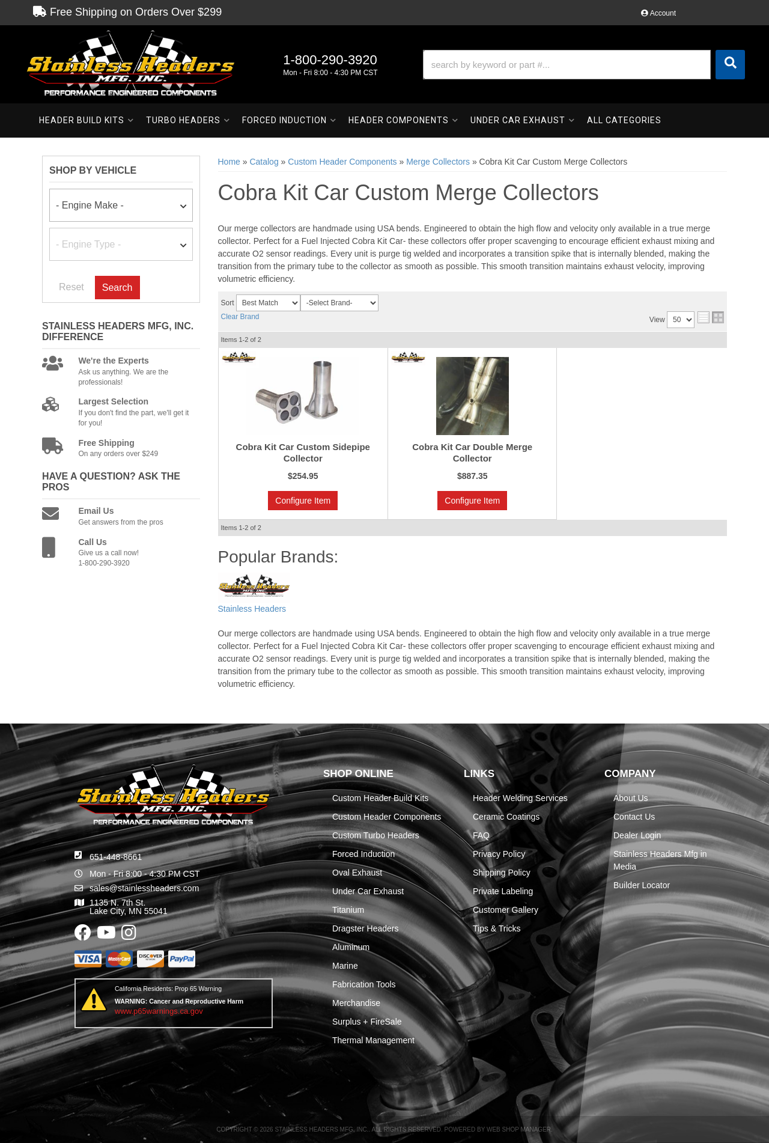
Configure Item (302, 500)
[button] (584, 64)
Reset (71, 287)
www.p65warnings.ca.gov (159, 1011)
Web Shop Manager (519, 1129)
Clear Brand (240, 316)
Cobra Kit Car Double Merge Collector (472, 453)
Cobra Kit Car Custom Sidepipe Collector (303, 453)
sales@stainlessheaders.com (144, 888)
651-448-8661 (116, 857)
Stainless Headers (252, 609)
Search (117, 287)
